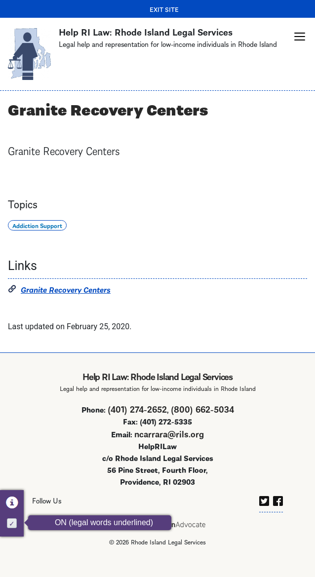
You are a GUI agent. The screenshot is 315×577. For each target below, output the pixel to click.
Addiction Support (37, 225)
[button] (299, 36)
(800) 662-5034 (202, 408)
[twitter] (264, 499)
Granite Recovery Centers (66, 289)
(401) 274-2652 (137, 408)
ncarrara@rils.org (169, 433)
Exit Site (164, 9)
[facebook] (278, 499)
